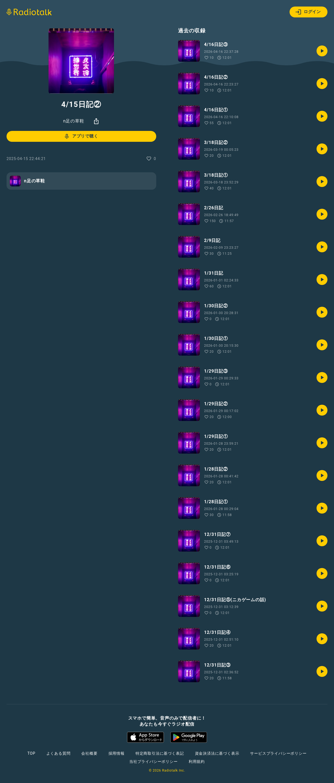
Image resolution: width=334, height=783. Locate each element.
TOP (31, 753)
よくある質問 (58, 753)
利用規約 (197, 761)
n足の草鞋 (73, 121)
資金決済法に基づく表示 (217, 753)
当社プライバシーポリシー (153, 761)
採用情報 (117, 753)
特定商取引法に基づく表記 (160, 753)
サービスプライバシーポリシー (278, 753)
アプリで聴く (81, 136)
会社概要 (89, 753)
